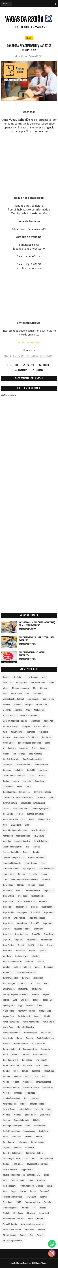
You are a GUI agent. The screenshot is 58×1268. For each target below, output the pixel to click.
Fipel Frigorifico (29, 868)
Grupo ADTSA (48, 890)
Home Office (20, 951)
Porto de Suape (9, 1109)
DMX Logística (39, 836)
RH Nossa (28, 1136)
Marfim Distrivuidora (31, 1022)
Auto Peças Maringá (10, 726)
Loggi (20, 1005)
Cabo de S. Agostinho (11, 759)
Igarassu (43, 951)
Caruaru (16, 781)
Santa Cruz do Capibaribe (12, 1153)
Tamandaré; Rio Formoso (12, 1197)
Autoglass (26, 726)
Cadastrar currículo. (29, 342)
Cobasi (51, 797)
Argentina (18, 710)
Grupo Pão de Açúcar (22, 929)
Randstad (6, 1120)
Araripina (28, 704)
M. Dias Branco (8, 1011)
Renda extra (43, 1131)
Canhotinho (19, 770)
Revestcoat (16, 1136)
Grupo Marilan (19, 918)
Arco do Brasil (41, 704)
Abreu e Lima (7, 683)
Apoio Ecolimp (48, 699)
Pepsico (6, 1082)
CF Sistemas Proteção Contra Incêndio (18, 797)
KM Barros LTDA (9, 989)
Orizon (15, 1071)
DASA (23, 819)
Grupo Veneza (46, 940)
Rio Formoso (22, 1142)
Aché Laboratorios (37, 683)
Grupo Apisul (23, 896)
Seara (26, 1158)
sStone (30, 1180)
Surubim (33, 1191)
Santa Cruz (29, 1147)
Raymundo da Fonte (21, 1120)
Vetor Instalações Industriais (32, 1224)
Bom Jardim (46, 737)
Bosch (47, 743)
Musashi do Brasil (21, 1043)
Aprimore (6, 704)
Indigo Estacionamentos (12, 961)
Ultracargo (31, 1213)
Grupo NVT (35, 923)
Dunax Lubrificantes (22, 841)
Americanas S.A (33, 699)
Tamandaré (44, 1191)
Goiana (41, 885)
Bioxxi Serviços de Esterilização (26, 737)
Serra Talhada (18, 1164)
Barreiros (31, 732)
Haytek (40, 945)
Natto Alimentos (38, 1043)
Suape (5, 1191)
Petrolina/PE (30, 1093)
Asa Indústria (39, 710)
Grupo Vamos (32, 940)
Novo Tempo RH (41, 1060)
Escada (36, 852)
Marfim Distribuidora (11, 1022)
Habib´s (31, 945)
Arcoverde (7, 710)
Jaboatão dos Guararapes (26, 972)
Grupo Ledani (49, 912)
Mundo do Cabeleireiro (45, 1038)
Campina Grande (41, 765)
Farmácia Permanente (36, 858)
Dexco (5, 825)
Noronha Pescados (40, 1054)
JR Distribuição (9, 983)
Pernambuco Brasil (43, 1082)
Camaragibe (7, 765)
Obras (38, 1065)
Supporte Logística (18, 1191)
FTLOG (5, 879)
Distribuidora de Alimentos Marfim (16, 836)
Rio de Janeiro (8, 1142)
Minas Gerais (8, 1038)
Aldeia (5, 693)
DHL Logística (16, 825)
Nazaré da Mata (9, 1049)
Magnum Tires (8, 1016)
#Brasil (7, 356)
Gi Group (20, 885)
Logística (29, 1005)
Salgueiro (6, 1147)
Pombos (23, 1104)
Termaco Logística (32, 1202)
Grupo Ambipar (8, 896)
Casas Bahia (39, 781)
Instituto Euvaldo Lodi (22, 967)
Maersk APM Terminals (26, 1011)
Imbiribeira (7, 956)
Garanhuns (46, 879)
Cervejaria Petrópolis (42, 792)
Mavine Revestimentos (11, 1033)
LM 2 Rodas (25, 1000)
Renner (5, 1136)
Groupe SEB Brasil (33, 890)
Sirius (46, 1175)
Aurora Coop (35, 721)
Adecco (51, 683)
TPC (33, 1208)
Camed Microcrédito (24, 765)
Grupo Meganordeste (37, 918)
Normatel (15, 1054)
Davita (31, 819)
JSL (30, 983)
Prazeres (6, 1115)
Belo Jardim (43, 732)
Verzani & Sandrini (10, 1224)
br (3, 748)
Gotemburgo (7, 890)
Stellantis (41, 1180)
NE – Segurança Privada (28, 1049)
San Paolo (17, 1147)
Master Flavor (8, 1027)
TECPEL (18, 1202)
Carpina (6, 781)
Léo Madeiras (37, 989)
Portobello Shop (25, 1109)
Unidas (30, 1219)
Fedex (43, 863)
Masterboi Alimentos (25, 1027)
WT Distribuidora (9, 1235)
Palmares (6, 1076)
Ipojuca (37, 967)
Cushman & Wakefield (35, 814)
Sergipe (6, 1164)
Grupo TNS (7, 940)
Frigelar (44, 874)
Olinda (46, 1065)
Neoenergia (45, 1049)
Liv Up (15, 1000)
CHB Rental (41, 797)
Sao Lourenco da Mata (34, 1153)
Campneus (7, 770)
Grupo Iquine (22, 912)
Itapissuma (48, 967)
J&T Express (7, 972)
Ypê (31, 1235)
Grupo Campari (8, 901)
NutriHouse (27, 1065)
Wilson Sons (29, 1229)
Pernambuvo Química (31, 1087)
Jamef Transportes (10, 978)
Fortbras (21, 874)
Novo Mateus (27, 1060)
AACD (43, 677)
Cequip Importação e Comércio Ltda (16, 792)
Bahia (5, 732)
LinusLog (6, 1000)
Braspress (44, 748)
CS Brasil (20, 814)
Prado (49, 1109)
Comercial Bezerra (10, 803)
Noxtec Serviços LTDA (11, 1065)
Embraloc (36, 847)
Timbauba (47, 1202)
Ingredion (6, 967)
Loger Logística (9, 1005)
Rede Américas (40, 1126)
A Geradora (33, 677)
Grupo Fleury (7, 907)
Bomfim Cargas (8, 743)
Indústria (40, 961)
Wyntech (23, 1235)
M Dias (39, 1005)
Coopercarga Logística (40, 808)
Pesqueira (7, 1093)
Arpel (28, 710)
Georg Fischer (8, 885)
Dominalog (7, 841)
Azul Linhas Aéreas (41, 726)
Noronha (26, 1054)
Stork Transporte (10, 1186)
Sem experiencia (46, 1158)
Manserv (37, 1016)
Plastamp (35, 1098)
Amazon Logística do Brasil (13, 699)
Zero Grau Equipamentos (12, 1240)
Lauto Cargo (23, 989)
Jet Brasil (26, 978)
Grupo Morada (8, 923)
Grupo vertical (8, 945)
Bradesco (12, 748)
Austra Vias (48, 721)
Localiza (36, 1000)
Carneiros (41, 775)
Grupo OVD (7, 929)
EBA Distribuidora (40, 841)
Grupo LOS (6, 918)
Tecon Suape (8, 1202)
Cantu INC (31, 770)
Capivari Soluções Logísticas (14, 775)
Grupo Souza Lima (21, 934)
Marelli (47, 1016)
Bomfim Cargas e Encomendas (29, 743)
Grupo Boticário (37, 896)
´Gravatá (6, 677)
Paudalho (17, 1076)
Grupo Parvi (38, 929)
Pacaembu (36, 1071)
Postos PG (39, 1109)
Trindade (6, 1213)
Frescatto (33, 874)
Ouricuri (25, 1071)
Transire (42, 1208)
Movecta (29, 1038)
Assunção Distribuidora (29, 715)
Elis (27, 847)
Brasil (29, 38)
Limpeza (46, 994)
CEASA (19, 786)
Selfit (34, 1158)
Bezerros (6, 737)
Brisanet (6, 754)
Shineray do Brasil (10, 1169)
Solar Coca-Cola (17, 1180)
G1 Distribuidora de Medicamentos (24, 879)
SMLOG (5, 1180)
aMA (27, 693)
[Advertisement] (29, 166)
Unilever (40, 1219)
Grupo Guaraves (47, 907)
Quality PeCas (45, 1115)
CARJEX (31, 775)
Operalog (6, 1071)
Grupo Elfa (43, 901)
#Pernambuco (46, 356)
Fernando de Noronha (11, 868)
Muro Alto (6, 1043)
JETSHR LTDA (38, 978)
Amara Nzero (38, 693)
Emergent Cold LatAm (11, 852)
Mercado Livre (46, 1033)
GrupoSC (21, 945)
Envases (26, 852)
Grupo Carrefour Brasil (26, 901)
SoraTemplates (25, 1263)
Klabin (38, 983)
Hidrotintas (7, 951)
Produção (17, 1115)
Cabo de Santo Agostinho (32, 759)
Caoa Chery (43, 770)
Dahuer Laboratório (10, 819)
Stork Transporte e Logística (31, 1186)
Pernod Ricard (48, 1087)
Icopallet (32, 951)
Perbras (16, 1082)
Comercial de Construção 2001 (33, 803)
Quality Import (30, 1115)
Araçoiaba (17, 704)
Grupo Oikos (47, 923)
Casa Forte (27, 781)
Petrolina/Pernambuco (11, 1098)
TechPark (43, 1197)
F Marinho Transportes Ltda (13, 858)
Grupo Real (7, 934)
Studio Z (50, 1186)
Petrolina (18, 1093)
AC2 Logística (21, 683)
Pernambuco (27, 1082)
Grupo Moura (22, 923)
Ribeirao (39, 1136)
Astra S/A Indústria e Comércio (15, 721)
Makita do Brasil (24, 1016)
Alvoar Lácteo (16, 693)
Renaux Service (29, 1131)
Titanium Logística (10, 1208)
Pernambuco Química (11, 1087)
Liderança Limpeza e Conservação (15, 994)
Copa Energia (8, 814)
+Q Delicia (17, 677)
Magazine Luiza (45, 1011)
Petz (26, 1098)
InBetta (35, 956)
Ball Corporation (17, 732)
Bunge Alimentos (35, 754)
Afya (34, 688)
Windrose (41, 1229)
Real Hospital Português (12, 1126)
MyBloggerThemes (40, 1263)
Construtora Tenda (20, 808)
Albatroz (43, 688)
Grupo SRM (36, 934)
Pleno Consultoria (10, 1104)
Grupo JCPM (35, 912)
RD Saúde (36, 1120)
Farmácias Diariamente (12, 863)
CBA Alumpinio (8, 786)
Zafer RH (40, 1235)
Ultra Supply (18, 1213)
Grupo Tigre (48, 934)
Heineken (50, 945)
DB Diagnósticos (44, 819)
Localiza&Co (48, 1000)
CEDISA (28, 786)
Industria (29, 961)
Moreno (19, 1038)
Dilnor (27, 825)
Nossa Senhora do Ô (10, 1060)
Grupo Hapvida (8, 912)
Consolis (6, 808)
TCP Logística (31, 1197)
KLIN (45, 983)
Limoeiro (35, 994)
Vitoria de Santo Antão (12, 1229)
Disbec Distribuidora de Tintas (15, 830)
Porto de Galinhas (37, 1104)
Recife (28, 1126)
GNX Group (31, 885)
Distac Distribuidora (39, 830)
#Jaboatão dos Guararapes (25, 356)
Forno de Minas (8, 874)
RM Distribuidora (37, 1142)
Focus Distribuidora (46, 868)
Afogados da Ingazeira (20, 688)
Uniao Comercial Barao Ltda (13, 1219)
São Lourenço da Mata (11, 1158)
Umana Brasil (44, 1213)
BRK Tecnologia (19, 754)
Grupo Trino (19, 940)
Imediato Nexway (21, 956)
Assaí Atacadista (9, 715)
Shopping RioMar (27, 1169)
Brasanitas (23, 748)
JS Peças (22, 983)
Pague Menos (49, 1071)
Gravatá (19, 890)
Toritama (25, 1208)
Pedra (44, 1076)
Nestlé (5, 1054)
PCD (36, 1076)
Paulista (28, 1076)
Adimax (5, 688)
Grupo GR (34, 907)
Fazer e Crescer (31, 863)
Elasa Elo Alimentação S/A (12, 847)
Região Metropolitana (11, 1131)
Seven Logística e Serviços (37, 1164)
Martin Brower (48, 1022)
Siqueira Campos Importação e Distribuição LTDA (21, 1175)
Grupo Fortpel (21, 907)
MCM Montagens (30, 1033)
